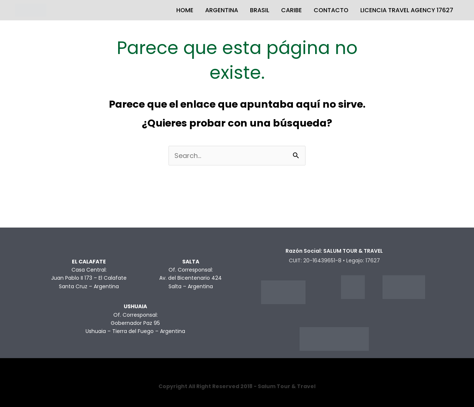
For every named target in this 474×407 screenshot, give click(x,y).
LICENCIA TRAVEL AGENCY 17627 (406, 10)
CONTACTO (331, 10)
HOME (184, 10)
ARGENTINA (221, 10)
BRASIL (259, 10)
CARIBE (291, 10)
